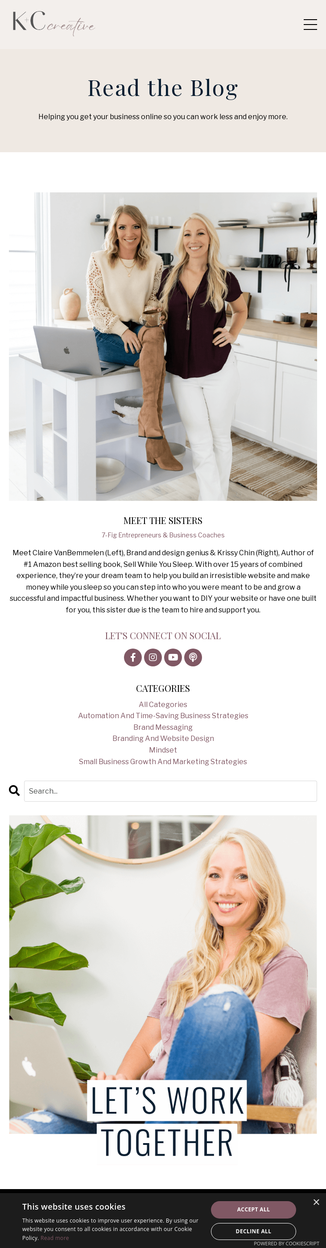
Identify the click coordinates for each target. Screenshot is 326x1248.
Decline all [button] (254, 1231)
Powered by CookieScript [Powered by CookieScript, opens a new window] (286, 1243)
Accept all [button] (253, 1209)
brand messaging (163, 727)
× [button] (316, 1202)
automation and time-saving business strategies (163, 715)
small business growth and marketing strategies (163, 761)
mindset (163, 750)
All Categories (163, 704)
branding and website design (163, 738)
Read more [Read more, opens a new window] (55, 1238)
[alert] (163, 1220)
